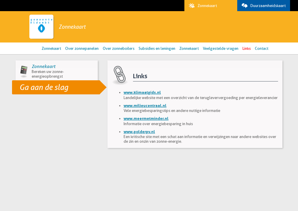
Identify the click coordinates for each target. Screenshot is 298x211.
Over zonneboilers (118, 48)
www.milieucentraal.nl (145, 105)
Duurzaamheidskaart (262, 5)
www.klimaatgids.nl (142, 92)
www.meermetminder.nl (146, 118)
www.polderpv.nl (139, 131)
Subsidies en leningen (157, 48)
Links (247, 48)
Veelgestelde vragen (220, 48)
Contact (261, 48)
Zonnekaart (201, 5)
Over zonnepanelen (82, 48)
